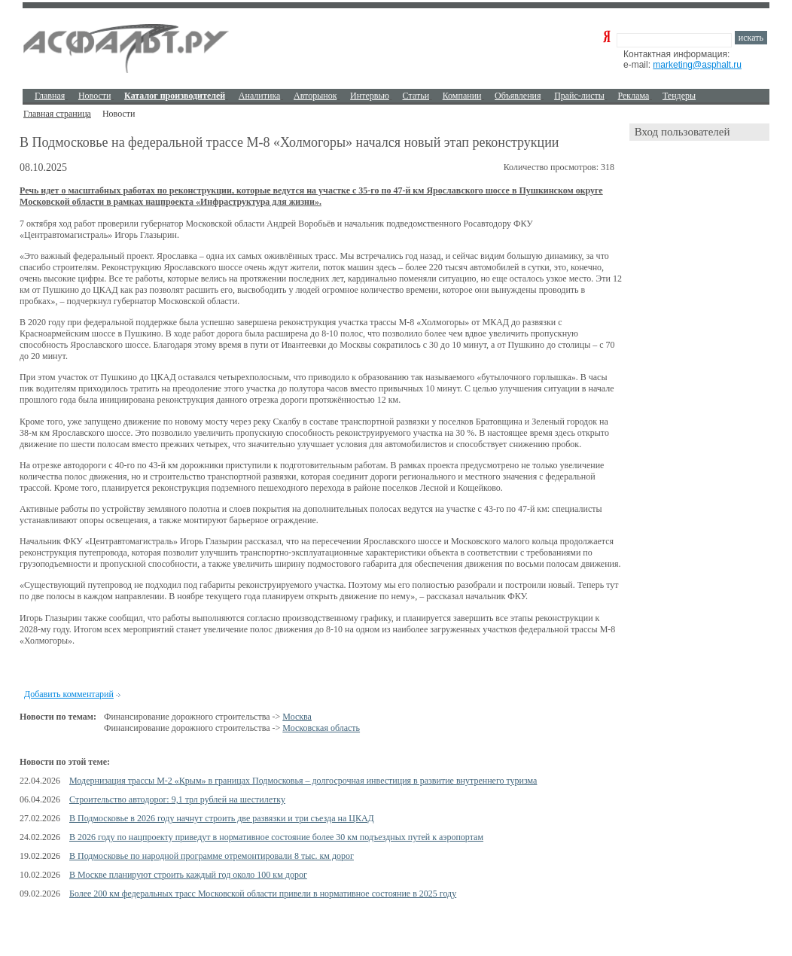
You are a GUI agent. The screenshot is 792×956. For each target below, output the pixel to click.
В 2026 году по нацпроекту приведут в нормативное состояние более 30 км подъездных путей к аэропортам (276, 837)
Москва (297, 716)
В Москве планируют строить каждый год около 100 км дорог (188, 874)
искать (751, 37)
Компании (462, 95)
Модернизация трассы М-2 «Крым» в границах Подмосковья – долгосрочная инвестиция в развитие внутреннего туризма (303, 780)
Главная (50, 95)
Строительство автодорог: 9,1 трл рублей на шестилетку (177, 799)
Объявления (518, 95)
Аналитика (260, 95)
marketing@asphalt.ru (697, 64)
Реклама (634, 95)
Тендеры (679, 95)
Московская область (321, 728)
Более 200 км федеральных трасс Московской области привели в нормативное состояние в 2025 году (262, 893)
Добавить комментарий (69, 694)
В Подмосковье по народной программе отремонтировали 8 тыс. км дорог (211, 856)
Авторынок (315, 95)
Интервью (369, 95)
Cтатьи (416, 95)
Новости (94, 95)
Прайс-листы (579, 95)
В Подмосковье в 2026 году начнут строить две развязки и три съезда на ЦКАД (221, 818)
